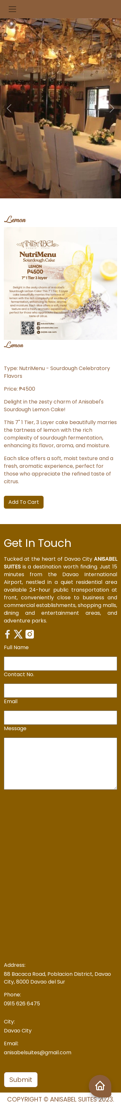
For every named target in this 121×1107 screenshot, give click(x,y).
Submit (20, 1079)
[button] (12, 9)
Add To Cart (23, 502)
